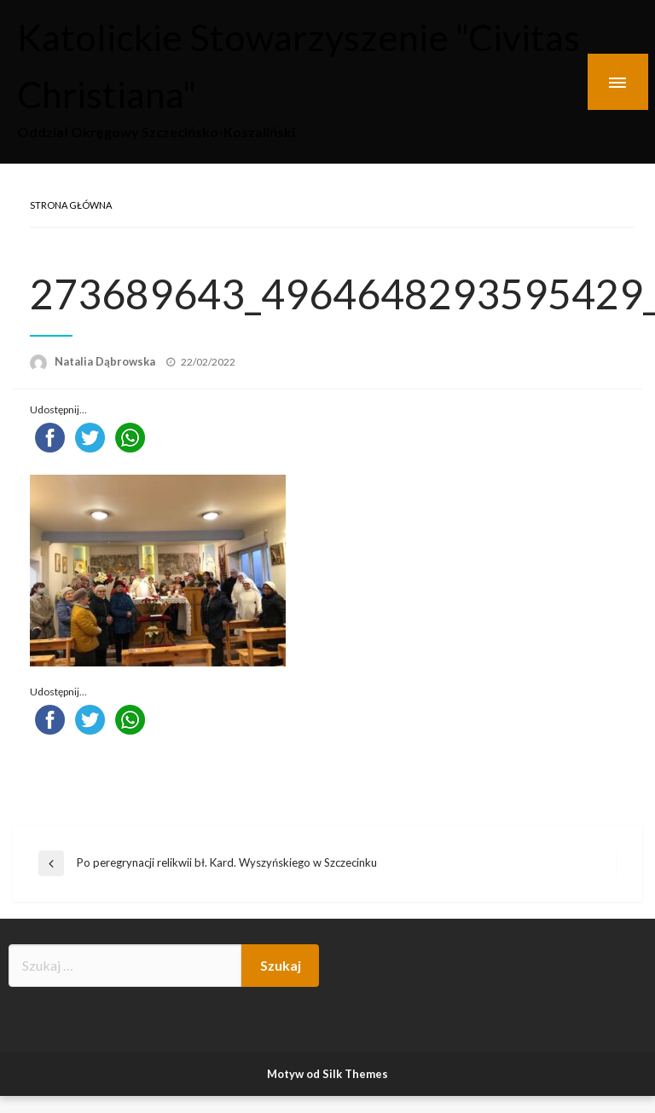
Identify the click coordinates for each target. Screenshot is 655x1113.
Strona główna (71, 204)
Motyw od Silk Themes (327, 1074)
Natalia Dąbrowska (106, 361)
